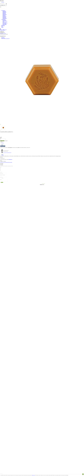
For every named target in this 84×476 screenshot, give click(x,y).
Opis (2, 153)
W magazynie (1, 160)
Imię (0, 171)
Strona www (1, 174)
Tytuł (0, 176)
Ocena (0, 166)
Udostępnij (3, 142)
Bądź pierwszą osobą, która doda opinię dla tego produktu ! (6, 161)
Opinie (3, 154)
